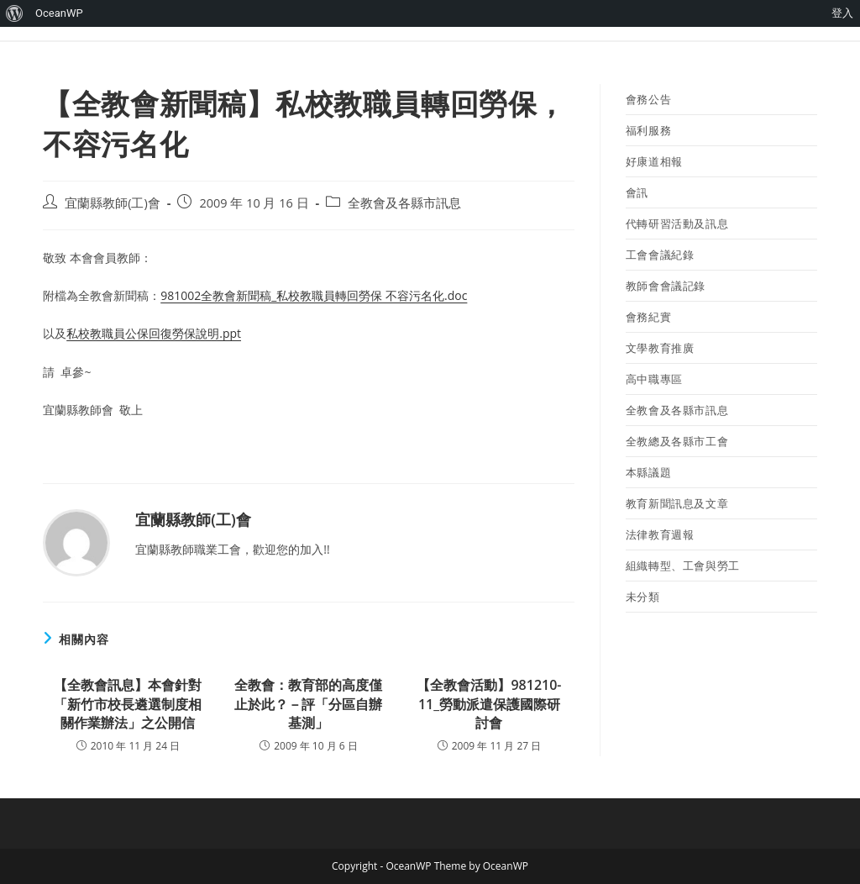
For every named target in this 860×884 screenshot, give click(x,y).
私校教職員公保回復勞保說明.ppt (153, 333)
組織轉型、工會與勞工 (683, 565)
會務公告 (648, 99)
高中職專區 (654, 379)
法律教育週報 (660, 534)
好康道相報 (654, 161)
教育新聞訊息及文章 (677, 503)
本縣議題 (648, 472)
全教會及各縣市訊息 (404, 203)
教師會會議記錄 (665, 285)
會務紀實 (648, 316)
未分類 (643, 596)
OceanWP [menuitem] (59, 13)
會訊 (637, 192)
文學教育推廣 (660, 347)
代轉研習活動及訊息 (677, 223)
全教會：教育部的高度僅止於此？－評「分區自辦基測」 (308, 704)
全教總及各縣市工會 (677, 441)
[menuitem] (14, 13)
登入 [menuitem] (842, 13)
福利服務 (648, 130)
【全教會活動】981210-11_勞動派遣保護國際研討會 (489, 704)
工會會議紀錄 (660, 254)
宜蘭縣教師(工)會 (112, 203)
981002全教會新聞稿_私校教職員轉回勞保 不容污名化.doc (313, 295)
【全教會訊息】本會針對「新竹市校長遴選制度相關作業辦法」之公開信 (128, 704)
